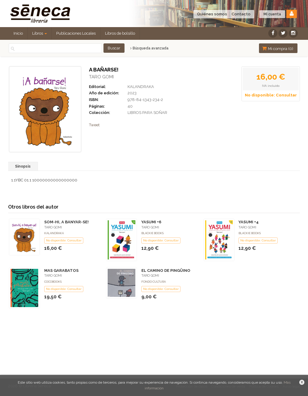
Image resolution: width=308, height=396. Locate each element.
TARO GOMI (101, 77)
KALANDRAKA (141, 86)
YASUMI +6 (151, 222)
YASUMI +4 (249, 222)
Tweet (94, 125)
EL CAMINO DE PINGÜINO (165, 270)
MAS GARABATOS (61, 270)
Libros (39, 33)
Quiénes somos (212, 14)
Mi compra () (277, 48)
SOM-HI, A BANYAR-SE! (66, 222)
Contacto (241, 14)
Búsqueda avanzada (149, 48)
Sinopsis (23, 166)
